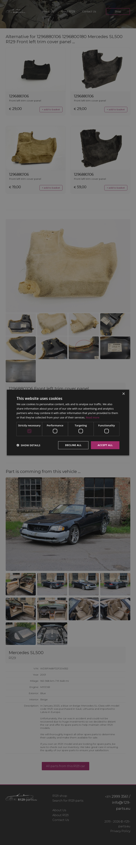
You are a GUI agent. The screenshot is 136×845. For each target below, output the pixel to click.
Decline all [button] (73, 445)
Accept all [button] (105, 445)
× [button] (123, 394)
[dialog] (68, 422)
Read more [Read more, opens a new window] (92, 417)
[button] (28, 445)
